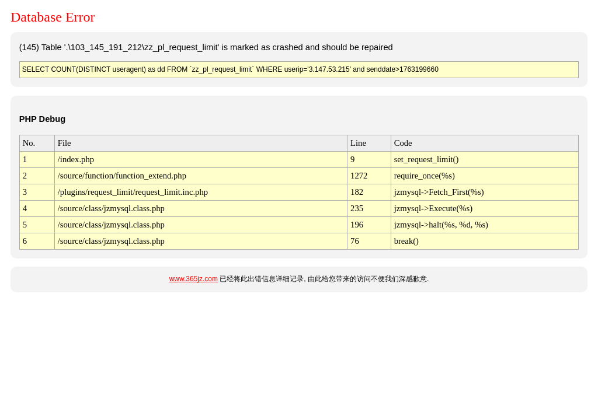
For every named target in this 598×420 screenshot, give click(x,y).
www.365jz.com (193, 279)
